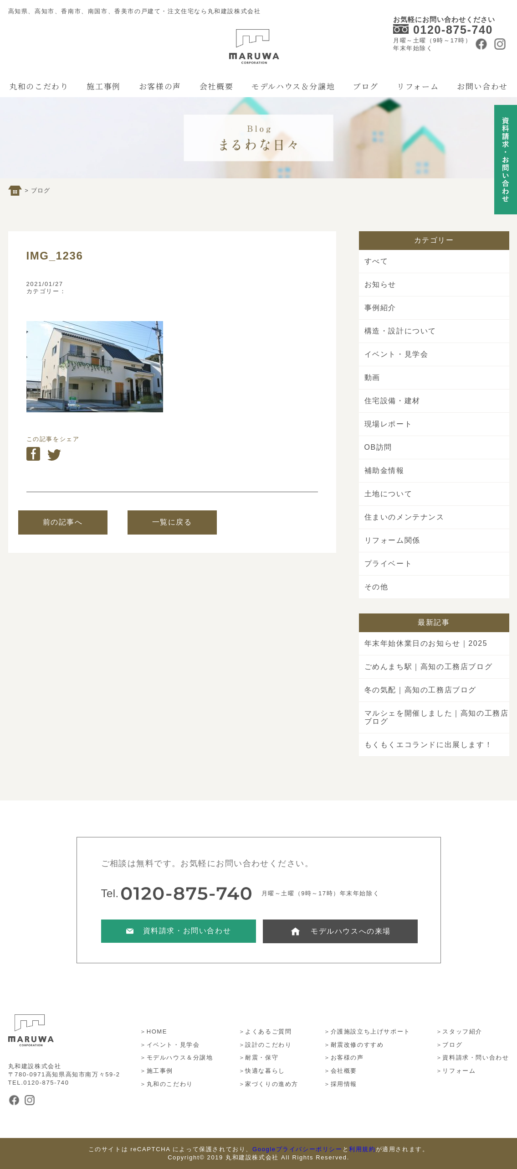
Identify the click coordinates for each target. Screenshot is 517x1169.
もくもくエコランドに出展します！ (428, 744)
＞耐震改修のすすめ (354, 1044)
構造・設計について (400, 331)
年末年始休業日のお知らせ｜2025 (426, 643)
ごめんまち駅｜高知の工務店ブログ (428, 666)
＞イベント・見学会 (170, 1044)
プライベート (388, 563)
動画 (372, 377)
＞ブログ (449, 1044)
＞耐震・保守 (259, 1057)
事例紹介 (380, 308)
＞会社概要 (340, 1070)
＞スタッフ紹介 (459, 1031)
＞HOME (153, 1031)
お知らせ (380, 284)
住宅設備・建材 (392, 401)
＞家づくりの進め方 (268, 1084)
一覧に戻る (172, 522)
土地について (388, 494)
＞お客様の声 (344, 1057)
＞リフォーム (456, 1070)
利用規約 (362, 1149)
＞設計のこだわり (265, 1044)
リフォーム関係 (392, 540)
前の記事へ (63, 522)
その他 (376, 587)
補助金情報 (384, 470)
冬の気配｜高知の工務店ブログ (420, 690)
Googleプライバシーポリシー (297, 1149)
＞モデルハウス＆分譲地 (176, 1057)
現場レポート (388, 424)
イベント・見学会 (396, 354)
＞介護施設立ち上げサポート (367, 1031)
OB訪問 (378, 447)
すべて (376, 261)
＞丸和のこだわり (166, 1084)
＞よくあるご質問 (265, 1031)
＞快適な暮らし (262, 1070)
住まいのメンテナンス (404, 517)
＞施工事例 (156, 1070)
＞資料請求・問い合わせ (472, 1057)
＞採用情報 (340, 1084)
